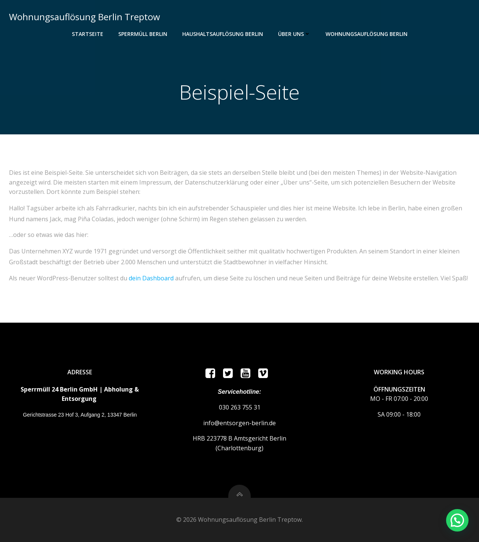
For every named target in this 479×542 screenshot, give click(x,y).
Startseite (87, 33)
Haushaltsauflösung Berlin (222, 33)
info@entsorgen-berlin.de (239, 423)
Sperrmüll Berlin (142, 33)
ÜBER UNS (294, 33)
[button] (457, 520)
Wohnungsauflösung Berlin (367, 33)
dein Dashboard (151, 278)
